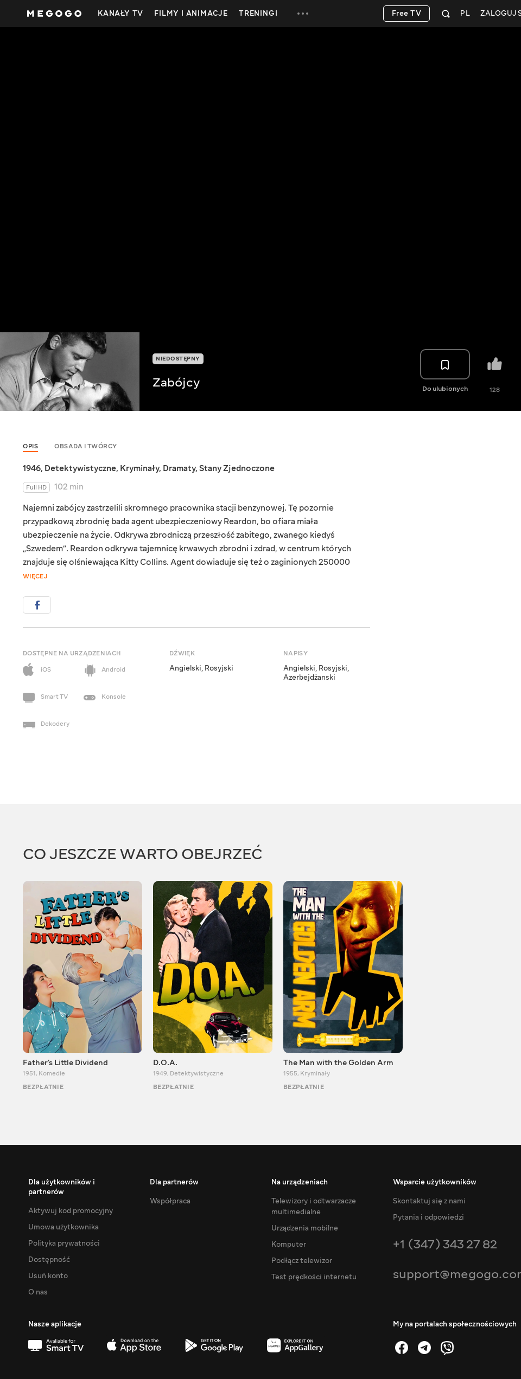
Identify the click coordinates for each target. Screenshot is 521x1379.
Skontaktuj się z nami (429, 1201)
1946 (32, 468)
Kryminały (139, 468)
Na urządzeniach (299, 1182)
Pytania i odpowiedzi (428, 1217)
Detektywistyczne (80, 468)
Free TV (407, 13)
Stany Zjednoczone (237, 468)
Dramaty (179, 468)
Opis (30, 446)
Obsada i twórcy (85, 446)
